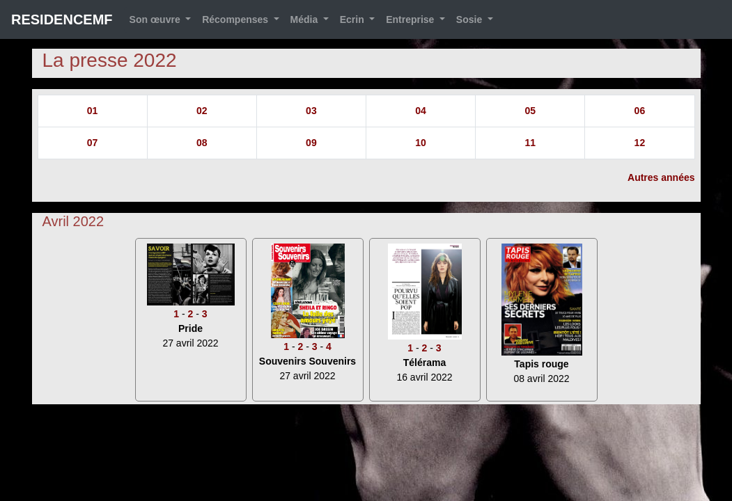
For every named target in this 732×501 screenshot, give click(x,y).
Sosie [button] (470, 19)
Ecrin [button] (353, 19)
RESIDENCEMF (62, 19)
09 (311, 142)
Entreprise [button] (411, 19)
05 (530, 110)
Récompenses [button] (236, 19)
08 (202, 142)
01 (92, 110)
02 (202, 110)
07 (92, 142)
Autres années (661, 177)
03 (311, 110)
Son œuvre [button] (156, 19)
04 (420, 110)
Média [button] (305, 19)
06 (640, 110)
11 (530, 142)
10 (420, 142)
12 (640, 142)
